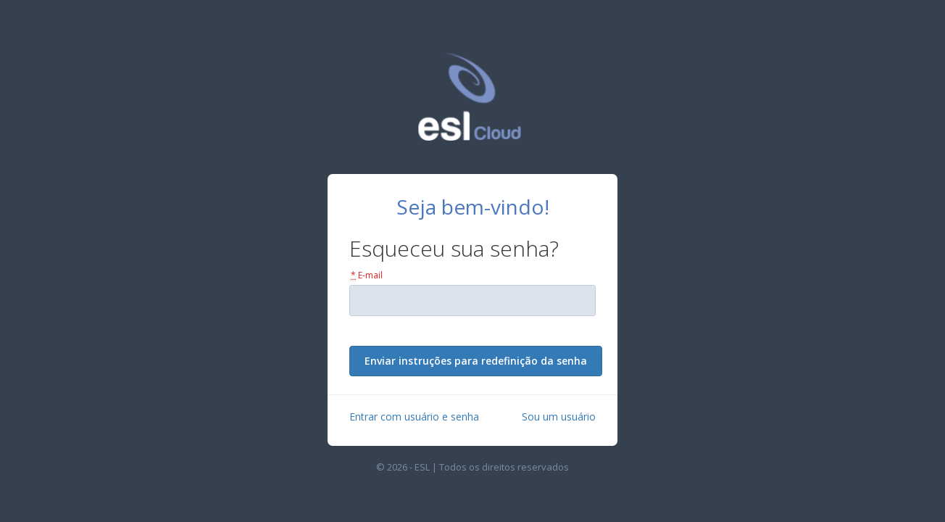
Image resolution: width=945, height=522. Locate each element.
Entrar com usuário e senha (414, 416)
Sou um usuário (559, 416)
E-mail (367, 275)
